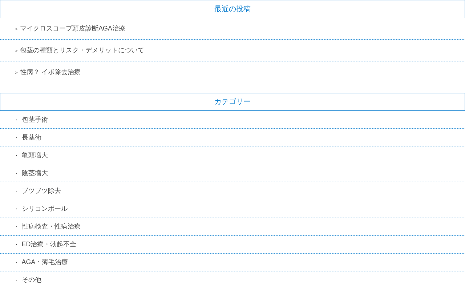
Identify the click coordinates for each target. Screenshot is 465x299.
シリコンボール (45, 208)
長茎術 (31, 137)
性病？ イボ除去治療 (50, 72)
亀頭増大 (35, 155)
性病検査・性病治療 (51, 226)
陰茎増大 (35, 173)
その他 (31, 279)
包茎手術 (35, 119)
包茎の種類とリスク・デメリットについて (82, 50)
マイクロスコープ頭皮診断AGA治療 (72, 28)
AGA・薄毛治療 (45, 262)
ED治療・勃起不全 (49, 244)
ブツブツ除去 (41, 190)
